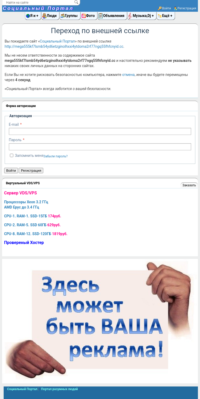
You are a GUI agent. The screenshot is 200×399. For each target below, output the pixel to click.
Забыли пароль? (55, 156)
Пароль (15, 140)
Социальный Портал (38, 8)
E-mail (14, 124)
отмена (128, 75)
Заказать (189, 185)
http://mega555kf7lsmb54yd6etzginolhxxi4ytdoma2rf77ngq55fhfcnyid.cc (64, 46)
